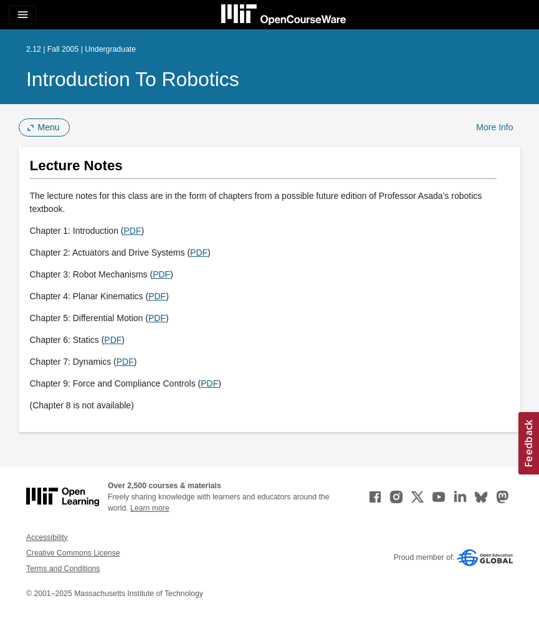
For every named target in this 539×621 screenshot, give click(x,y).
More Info (494, 127)
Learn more (149, 508)
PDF (132, 231)
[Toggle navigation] (22, 15)
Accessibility (47, 537)
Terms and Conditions (63, 568)
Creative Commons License (73, 553)
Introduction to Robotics (132, 79)
